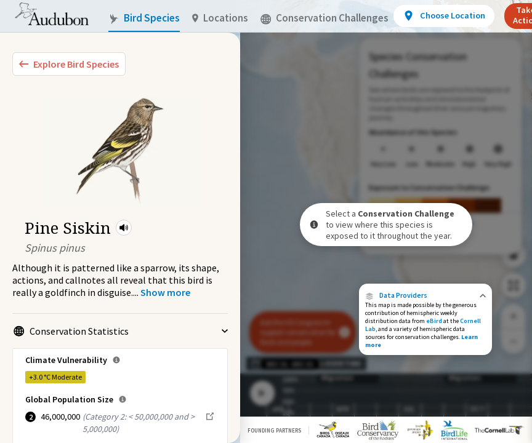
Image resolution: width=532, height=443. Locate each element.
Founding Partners (274, 430)
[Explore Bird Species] (69, 64)
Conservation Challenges (324, 18)
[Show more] (165, 292)
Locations (220, 18)
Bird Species (144, 18)
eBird (434, 321)
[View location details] (443, 16)
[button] (124, 228)
